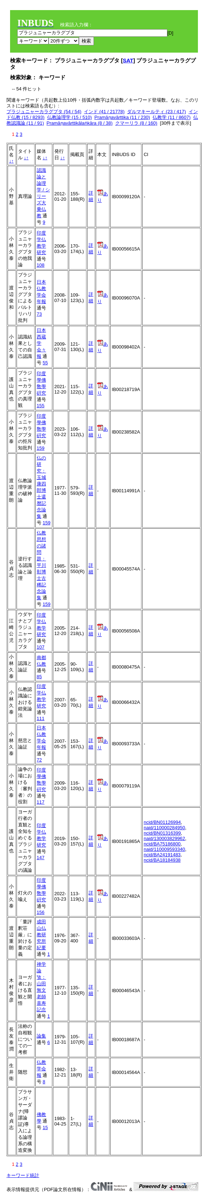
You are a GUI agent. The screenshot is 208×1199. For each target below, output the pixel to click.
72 (39, 760)
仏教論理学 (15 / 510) (69, 117)
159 (41, 448)
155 (41, 405)
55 (45, 362)
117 (41, 802)
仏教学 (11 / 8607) (172, 117)
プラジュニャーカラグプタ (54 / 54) (43, 111)
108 (41, 265)
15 (45, 1127)
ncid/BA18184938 (162, 860)
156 (41, 912)
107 (41, 647)
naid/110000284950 (164, 827)
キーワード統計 (22, 1175)
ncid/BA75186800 (162, 844)
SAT (128, 60)
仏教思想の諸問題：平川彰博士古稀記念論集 (41, 565)
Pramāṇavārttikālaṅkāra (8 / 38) (79, 123)
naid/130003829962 (164, 838)
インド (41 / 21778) (104, 111)
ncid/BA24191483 (162, 854)
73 (39, 314)
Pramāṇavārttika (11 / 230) (122, 117)
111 (41, 718)
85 (39, 676)
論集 (41, 1036)
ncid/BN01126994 (162, 822)
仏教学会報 (41, 1069)
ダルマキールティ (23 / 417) (156, 111)
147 (41, 857)
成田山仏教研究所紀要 (41, 934)
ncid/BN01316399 (162, 833)
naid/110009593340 (164, 849)
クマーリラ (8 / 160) (136, 123)
